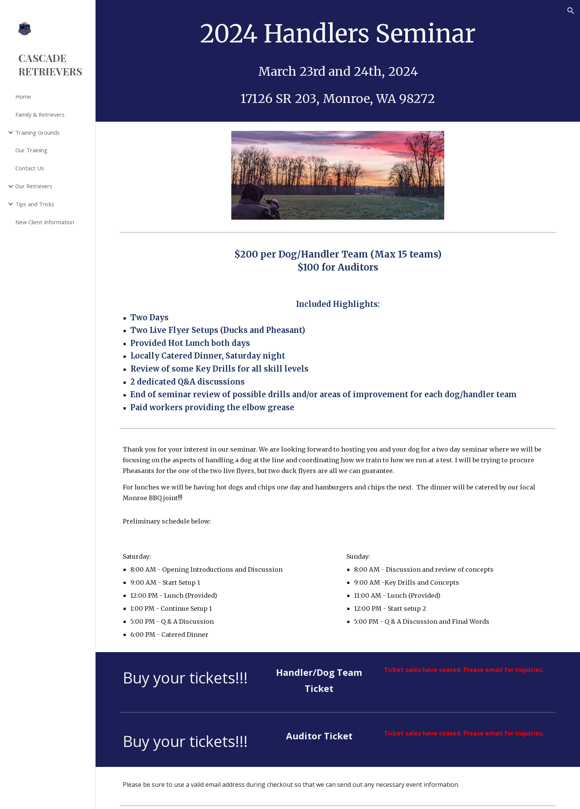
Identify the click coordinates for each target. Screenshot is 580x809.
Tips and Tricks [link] (34, 204)
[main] (338, 61)
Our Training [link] (31, 150)
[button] (571, 11)
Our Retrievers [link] (33, 186)
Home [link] (23, 96)
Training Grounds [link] (37, 132)
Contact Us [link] (29, 168)
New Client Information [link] (44, 222)
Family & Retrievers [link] (40, 114)
